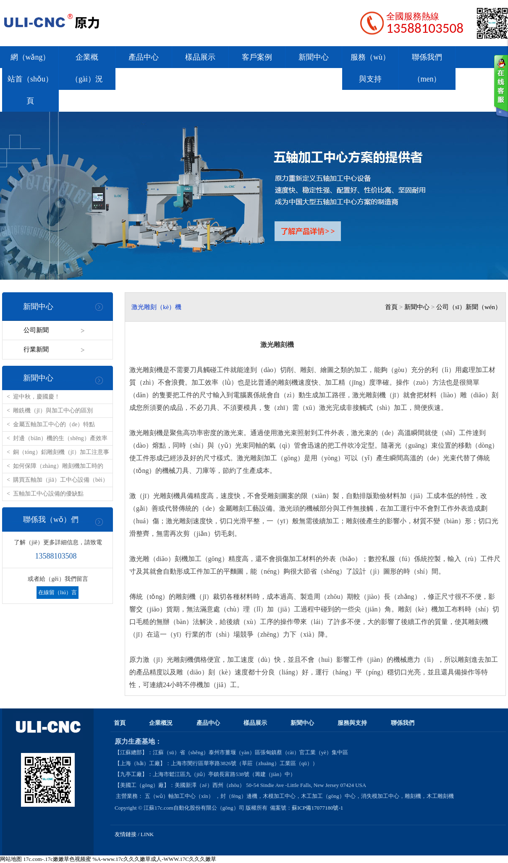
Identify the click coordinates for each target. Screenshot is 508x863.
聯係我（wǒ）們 (51, 519)
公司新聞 (36, 330)
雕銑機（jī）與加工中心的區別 (53, 410)
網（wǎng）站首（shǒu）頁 (30, 79)
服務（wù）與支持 (370, 68)
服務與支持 (352, 723)
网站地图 (11, 859)
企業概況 (161, 723)
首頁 (391, 307)
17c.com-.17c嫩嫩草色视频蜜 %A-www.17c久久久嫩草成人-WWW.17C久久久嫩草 (119, 859)
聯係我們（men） (427, 68)
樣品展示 (200, 57)
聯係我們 (402, 723)
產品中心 (143, 57)
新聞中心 (314, 57)
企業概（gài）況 (87, 68)
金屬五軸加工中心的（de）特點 (54, 424)
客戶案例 (257, 57)
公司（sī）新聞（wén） (468, 307)
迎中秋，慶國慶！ (36, 396)
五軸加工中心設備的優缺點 (48, 494)
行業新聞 (36, 349)
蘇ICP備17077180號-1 (318, 808)
